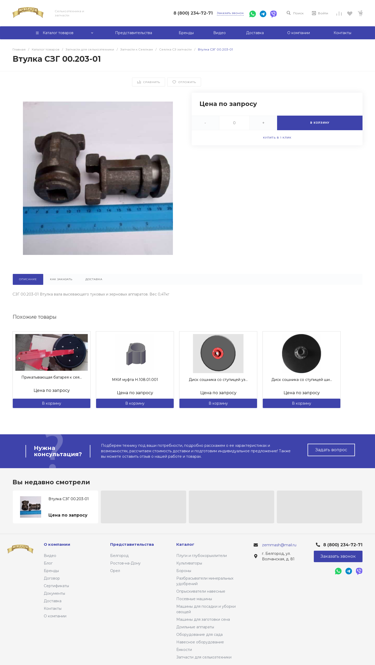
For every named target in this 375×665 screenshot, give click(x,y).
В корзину (51, 403)
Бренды (51, 570)
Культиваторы (189, 563)
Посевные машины (194, 599)
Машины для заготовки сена (203, 619)
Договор (52, 578)
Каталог (185, 544)
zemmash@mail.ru (279, 545)
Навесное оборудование (200, 642)
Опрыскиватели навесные (200, 591)
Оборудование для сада (199, 634)
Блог (48, 563)
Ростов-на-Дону (125, 563)
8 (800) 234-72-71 (193, 13)
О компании (55, 616)
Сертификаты (56, 586)
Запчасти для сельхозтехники (204, 657)
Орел (115, 570)
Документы (54, 593)
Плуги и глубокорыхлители (201, 555)
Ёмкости (184, 649)
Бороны (183, 570)
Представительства (132, 544)
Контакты (52, 608)
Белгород (119, 555)
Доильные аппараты (195, 627)
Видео (50, 555)
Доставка (52, 601)
